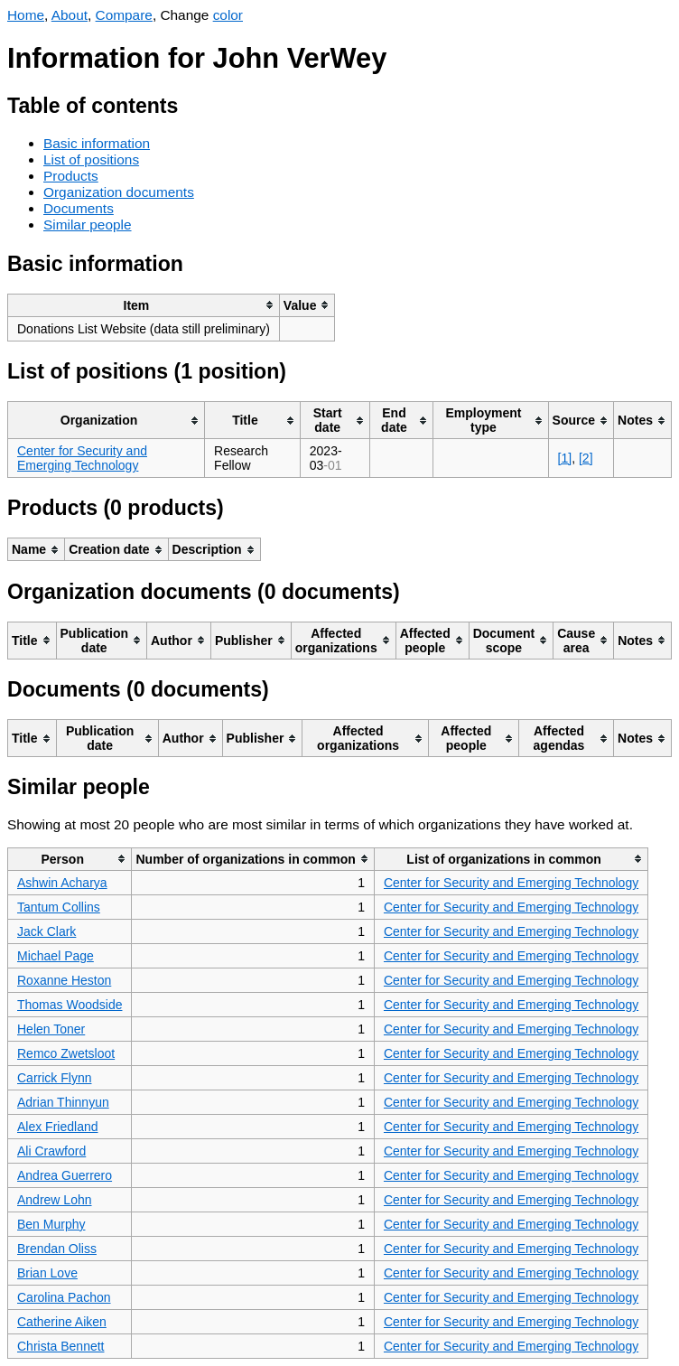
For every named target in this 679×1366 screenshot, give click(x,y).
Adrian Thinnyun (63, 1102)
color (228, 15)
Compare (124, 15)
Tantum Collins (58, 907)
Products (70, 175)
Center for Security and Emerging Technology (82, 458)
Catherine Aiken (62, 1322)
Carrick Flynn (54, 1078)
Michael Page (55, 956)
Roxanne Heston (64, 980)
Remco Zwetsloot (66, 1053)
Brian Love (47, 1273)
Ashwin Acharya (62, 882)
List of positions (91, 159)
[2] (586, 458)
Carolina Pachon (64, 1297)
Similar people (87, 224)
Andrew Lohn (54, 1200)
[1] (565, 458)
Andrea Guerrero (64, 1175)
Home (25, 15)
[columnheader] (144, 305)
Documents (78, 208)
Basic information (96, 143)
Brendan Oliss (57, 1248)
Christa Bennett (61, 1346)
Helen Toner (51, 1029)
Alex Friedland (57, 1126)
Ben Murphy (51, 1224)
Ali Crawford (51, 1151)
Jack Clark (46, 931)
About (69, 15)
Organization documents (118, 192)
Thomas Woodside (69, 1004)
